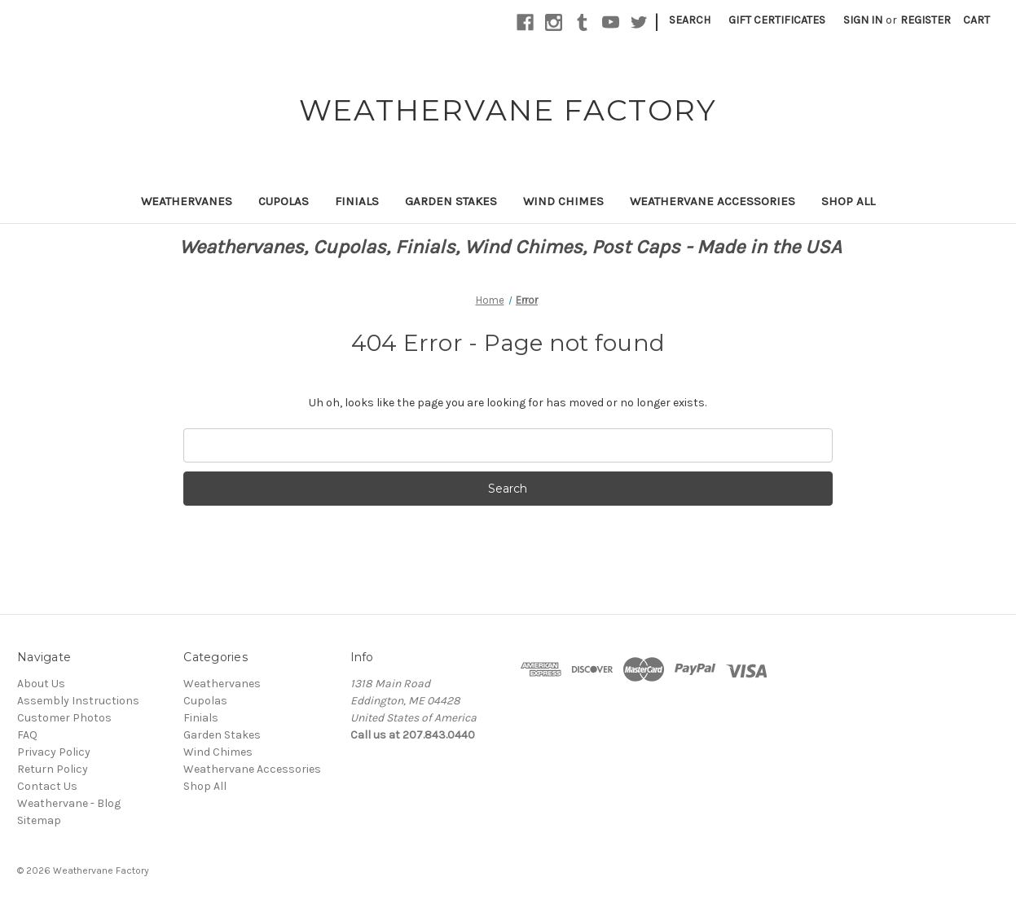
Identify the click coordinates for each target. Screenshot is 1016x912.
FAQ (27, 735)
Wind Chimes (563, 201)
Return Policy (52, 769)
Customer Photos (64, 718)
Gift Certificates (776, 20)
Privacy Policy (53, 752)
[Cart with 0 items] (976, 20)
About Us (41, 684)
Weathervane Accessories (712, 201)
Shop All (848, 201)
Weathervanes (186, 201)
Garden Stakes (451, 201)
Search (689, 20)
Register (925, 20)
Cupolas (283, 201)
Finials (357, 201)
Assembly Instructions (78, 701)
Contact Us (47, 786)
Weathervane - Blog (69, 803)
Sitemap (39, 820)
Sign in (862, 20)
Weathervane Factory (101, 870)
